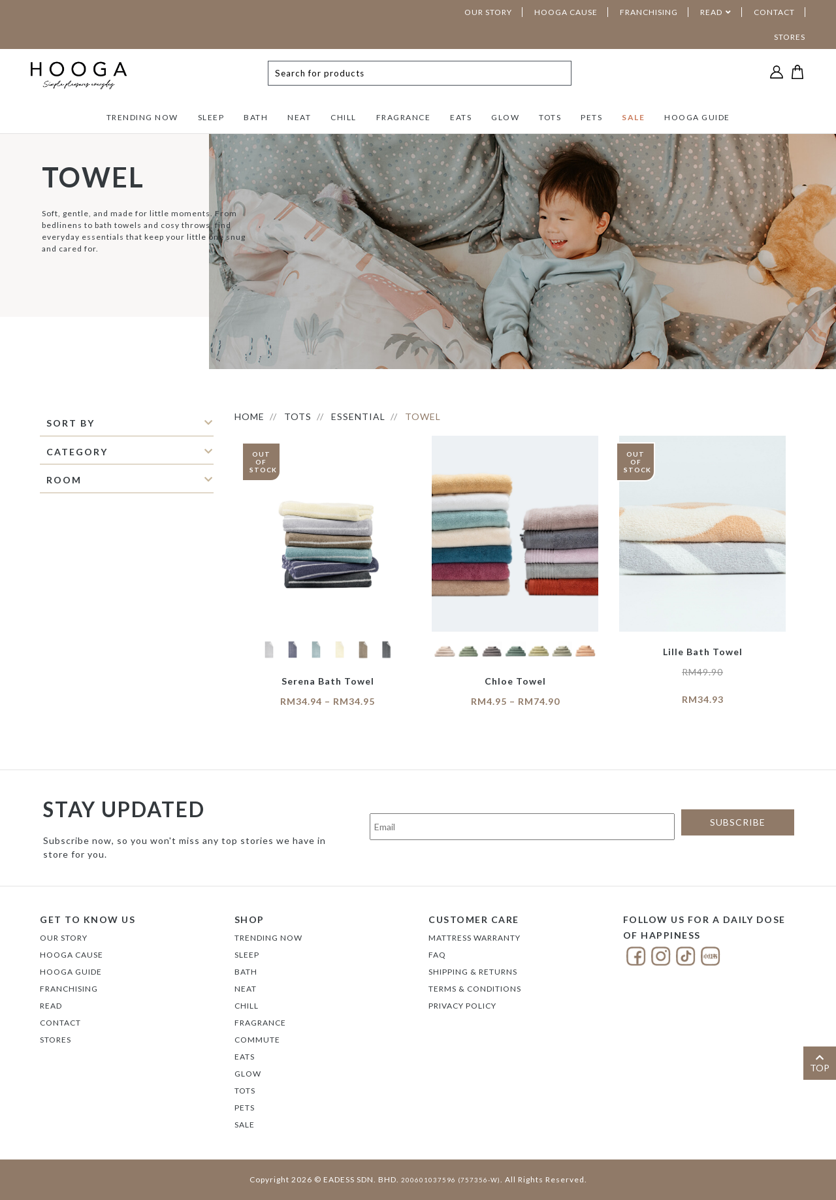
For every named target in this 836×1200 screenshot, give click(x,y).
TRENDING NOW (142, 117)
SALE (633, 117)
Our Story (64, 938)
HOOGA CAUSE (566, 12)
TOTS (550, 117)
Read (51, 1006)
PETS (591, 117)
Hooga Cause (71, 955)
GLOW (505, 117)
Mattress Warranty (474, 938)
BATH (256, 117)
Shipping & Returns (472, 972)
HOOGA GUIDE (697, 117)
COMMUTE (257, 1040)
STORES (789, 37)
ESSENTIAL (358, 416)
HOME (249, 416)
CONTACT (774, 12)
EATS (461, 117)
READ (711, 12)
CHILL (343, 117)
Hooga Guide (71, 972)
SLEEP (211, 117)
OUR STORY (488, 12)
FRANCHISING (649, 12)
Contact (60, 1023)
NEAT (299, 117)
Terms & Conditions (474, 989)
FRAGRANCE (403, 117)
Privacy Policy (462, 1006)
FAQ (437, 955)
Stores (55, 1040)
